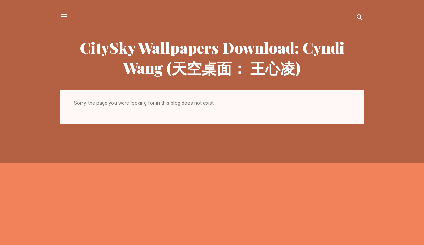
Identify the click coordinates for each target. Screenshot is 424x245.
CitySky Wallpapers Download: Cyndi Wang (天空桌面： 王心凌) (212, 57)
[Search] (359, 18)
